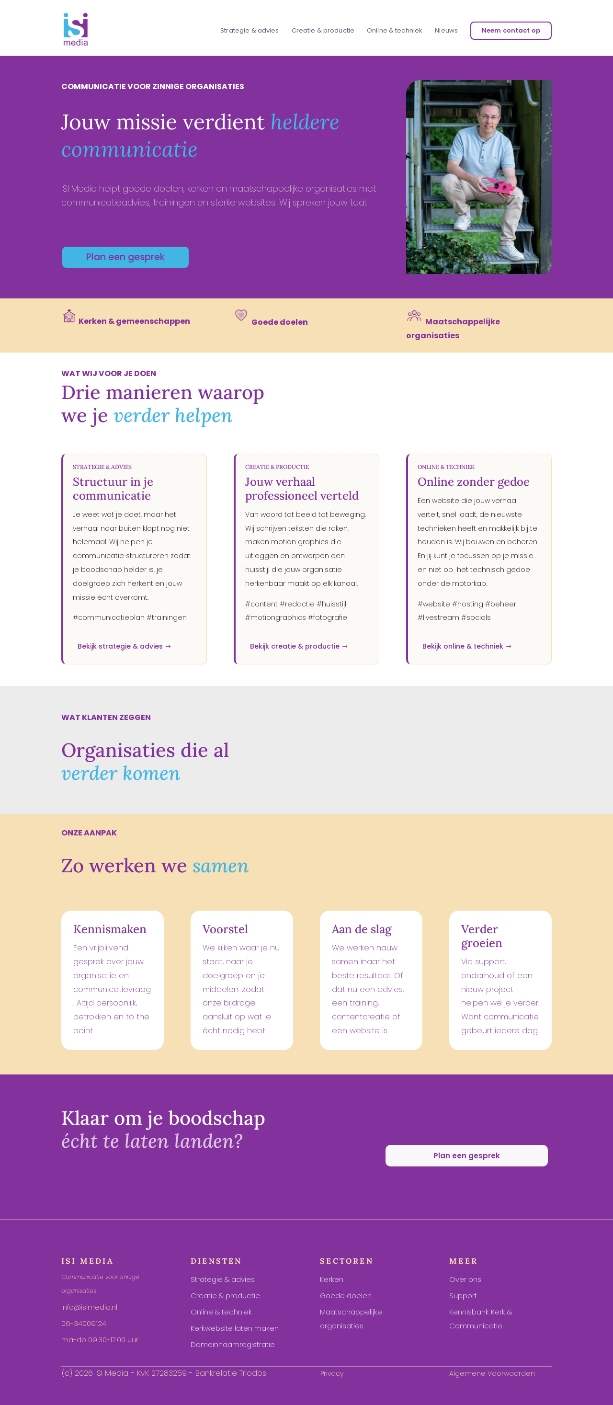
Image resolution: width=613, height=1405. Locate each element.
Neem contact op (511, 30)
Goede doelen (346, 1296)
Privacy (331, 1373)
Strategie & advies (249, 31)
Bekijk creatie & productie (295, 646)
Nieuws (446, 31)
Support (463, 1296)
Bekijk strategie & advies (120, 646)
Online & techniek (394, 31)
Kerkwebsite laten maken (235, 1328)
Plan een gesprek (125, 257)
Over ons (465, 1279)
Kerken (331, 1279)
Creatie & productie (323, 31)
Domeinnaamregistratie (233, 1344)
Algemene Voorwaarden (492, 1373)
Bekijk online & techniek (462, 646)
